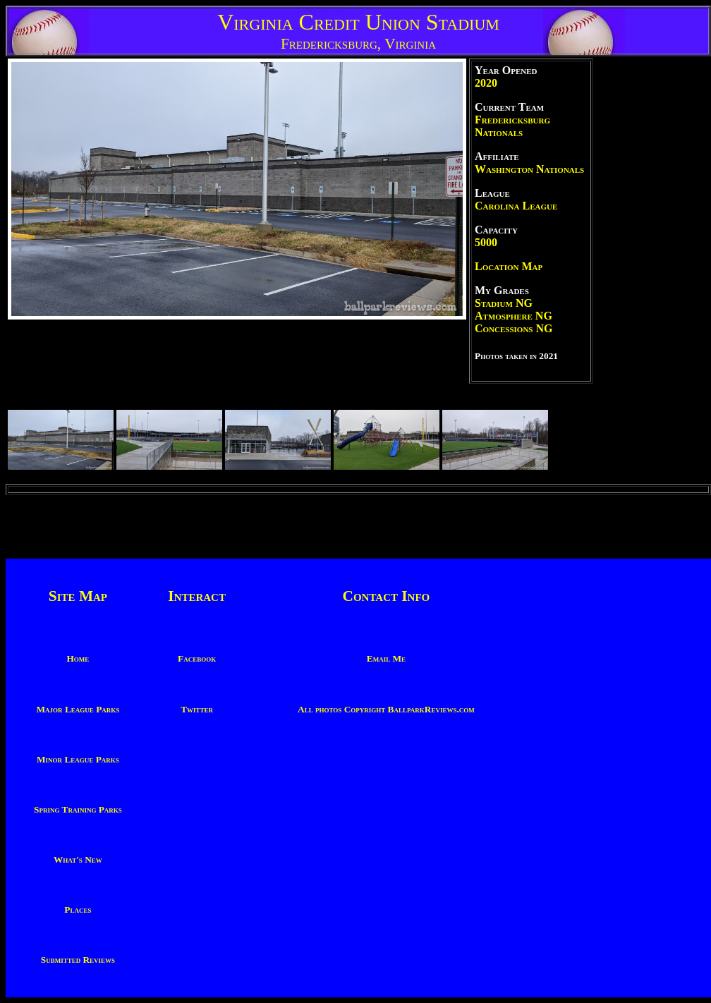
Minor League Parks (78, 759)
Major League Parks (78, 709)
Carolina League (516, 206)
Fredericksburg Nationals (512, 126)
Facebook (197, 658)
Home (77, 658)
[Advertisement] (652, 270)
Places (77, 909)
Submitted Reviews (78, 959)
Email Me (386, 658)
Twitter (197, 709)
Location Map (508, 266)
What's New (78, 859)
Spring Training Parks (78, 809)
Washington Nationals (529, 169)
